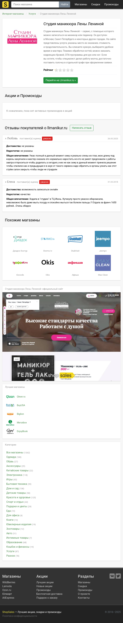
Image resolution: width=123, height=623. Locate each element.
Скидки (95, 4)
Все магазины (18, 452)
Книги (12, 519)
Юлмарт (7, 593)
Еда (10, 510)
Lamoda (7, 586)
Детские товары (18, 492)
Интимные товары (19, 537)
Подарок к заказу (46, 597)
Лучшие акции (45, 582)
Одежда (13, 457)
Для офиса (14, 515)
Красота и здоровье (21, 497)
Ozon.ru (6, 590)
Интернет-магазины (13, 14)
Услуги (32, 14)
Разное (12, 555)
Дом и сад (15, 488)
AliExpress (8, 597)
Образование (16, 542)
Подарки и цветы (18, 506)
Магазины (81, 4)
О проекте (84, 593)
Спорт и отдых (17, 501)
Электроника (17, 474)
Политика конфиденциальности (19, 616)
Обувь (12, 461)
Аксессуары (15, 465)
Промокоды (43, 590)
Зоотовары (15, 528)
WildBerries (8, 582)
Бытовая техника (18, 483)
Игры (11, 479)
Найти (64, 4)
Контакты (84, 597)
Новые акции (44, 586)
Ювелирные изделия (21, 524)
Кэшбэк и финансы (20, 546)
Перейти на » (60, 80)
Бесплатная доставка (49, 593)
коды (111, 4)
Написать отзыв (81, 127)
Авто (11, 533)
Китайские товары (19, 470)
